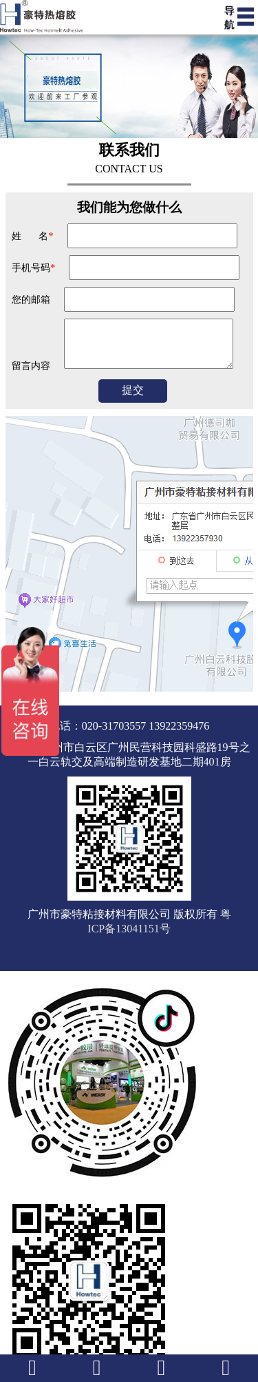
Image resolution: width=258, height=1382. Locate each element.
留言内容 (31, 365)
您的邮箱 (31, 299)
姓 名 (32, 235)
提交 (133, 390)
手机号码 (33, 267)
